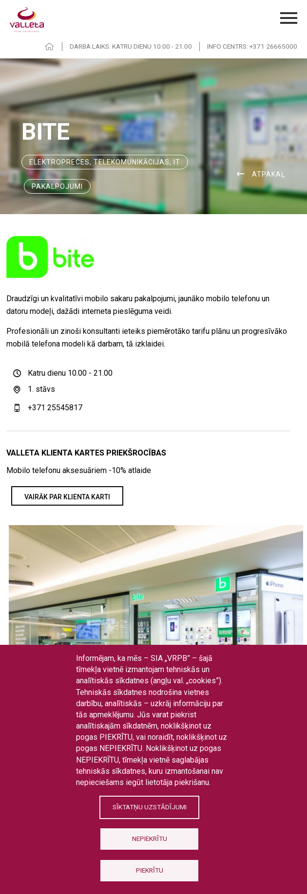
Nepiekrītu (149, 838)
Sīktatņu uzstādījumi (150, 807)
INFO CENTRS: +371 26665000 (252, 46)
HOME (50, 46)
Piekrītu (149, 870)
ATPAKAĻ (269, 174)
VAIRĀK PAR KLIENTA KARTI (67, 497)
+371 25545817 (55, 407)
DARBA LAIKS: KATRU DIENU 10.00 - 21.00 (131, 46)
